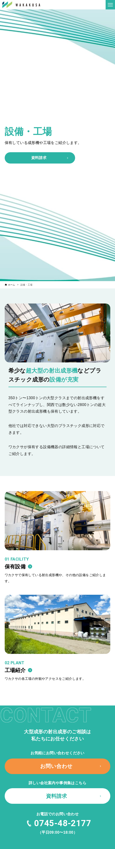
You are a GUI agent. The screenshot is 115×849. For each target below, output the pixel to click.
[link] (58, 540)
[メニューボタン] (110, 4)
